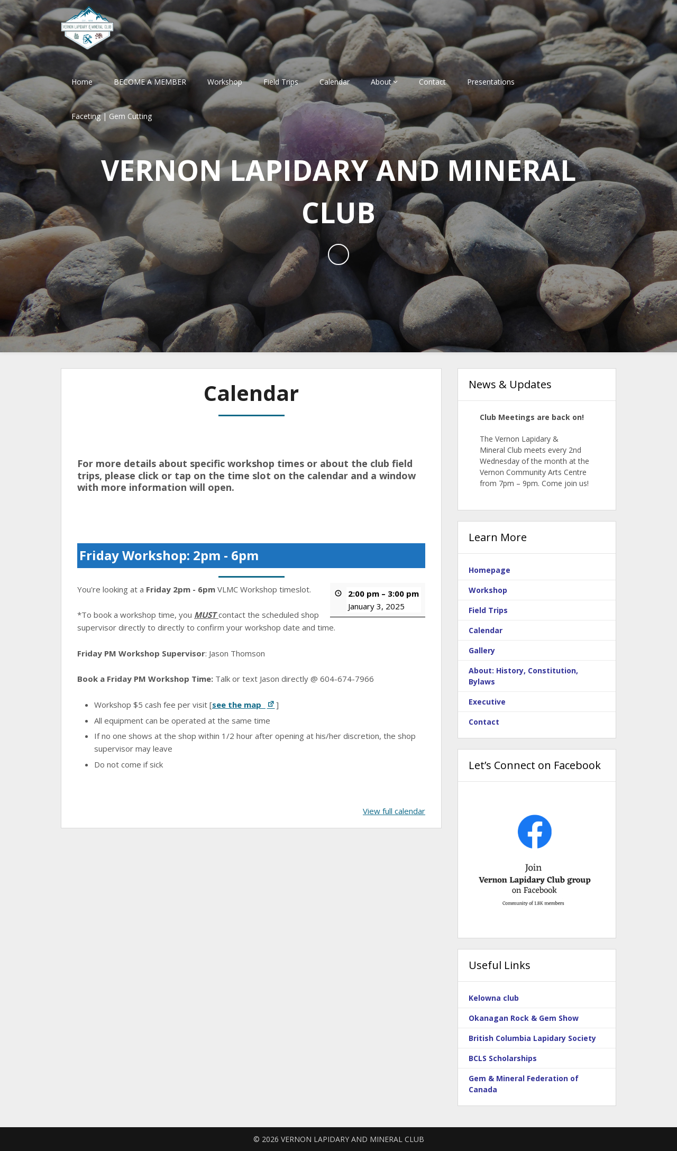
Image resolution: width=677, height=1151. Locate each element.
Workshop (224, 82)
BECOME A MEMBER (150, 82)
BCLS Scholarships (503, 1058)
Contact (432, 82)
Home (82, 82)
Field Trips (280, 82)
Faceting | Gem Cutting (111, 116)
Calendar (334, 82)
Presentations (491, 82)
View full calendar (394, 811)
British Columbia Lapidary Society (532, 1038)
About (381, 82)
